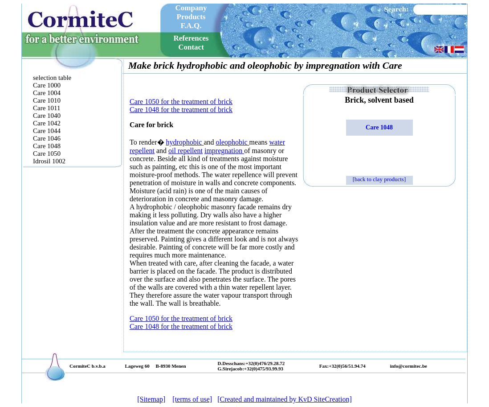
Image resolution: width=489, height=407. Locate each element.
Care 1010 (47, 100)
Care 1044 (47, 130)
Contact (191, 47)
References (191, 38)
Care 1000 (47, 85)
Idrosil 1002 (49, 161)
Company (191, 8)
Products (191, 16)
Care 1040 (47, 115)
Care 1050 (47, 153)
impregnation (224, 150)
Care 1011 (47, 108)
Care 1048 (47, 146)
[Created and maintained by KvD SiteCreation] (284, 399)
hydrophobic (185, 142)
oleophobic (232, 142)
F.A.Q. (190, 25)
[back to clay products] (379, 179)
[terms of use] (192, 399)
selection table (52, 77)
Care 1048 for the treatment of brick (181, 109)
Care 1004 (47, 92)
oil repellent (185, 150)
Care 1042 (47, 123)
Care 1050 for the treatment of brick (181, 101)
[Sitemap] (151, 399)
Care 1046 (47, 138)
